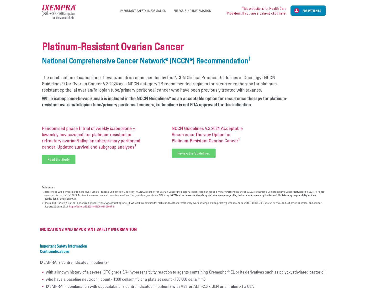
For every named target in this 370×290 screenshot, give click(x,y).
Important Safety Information (143, 11)
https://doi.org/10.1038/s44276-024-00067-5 (91, 206)
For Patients (311, 11)
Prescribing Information (192, 11)
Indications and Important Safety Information (88, 229)
